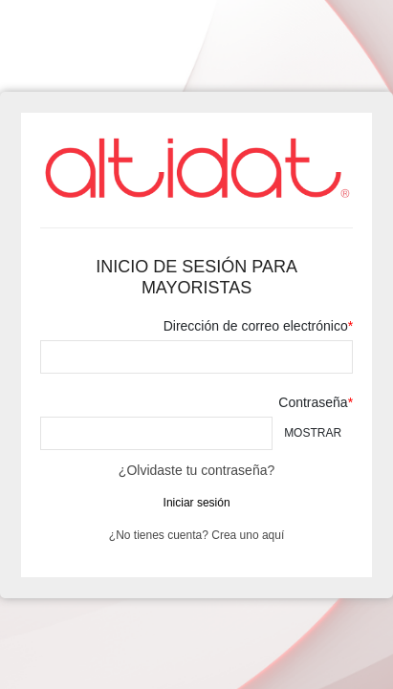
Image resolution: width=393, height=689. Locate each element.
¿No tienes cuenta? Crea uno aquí (196, 535)
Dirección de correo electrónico (256, 326)
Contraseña (312, 402)
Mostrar (312, 433)
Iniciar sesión (197, 502)
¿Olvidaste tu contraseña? (196, 470)
